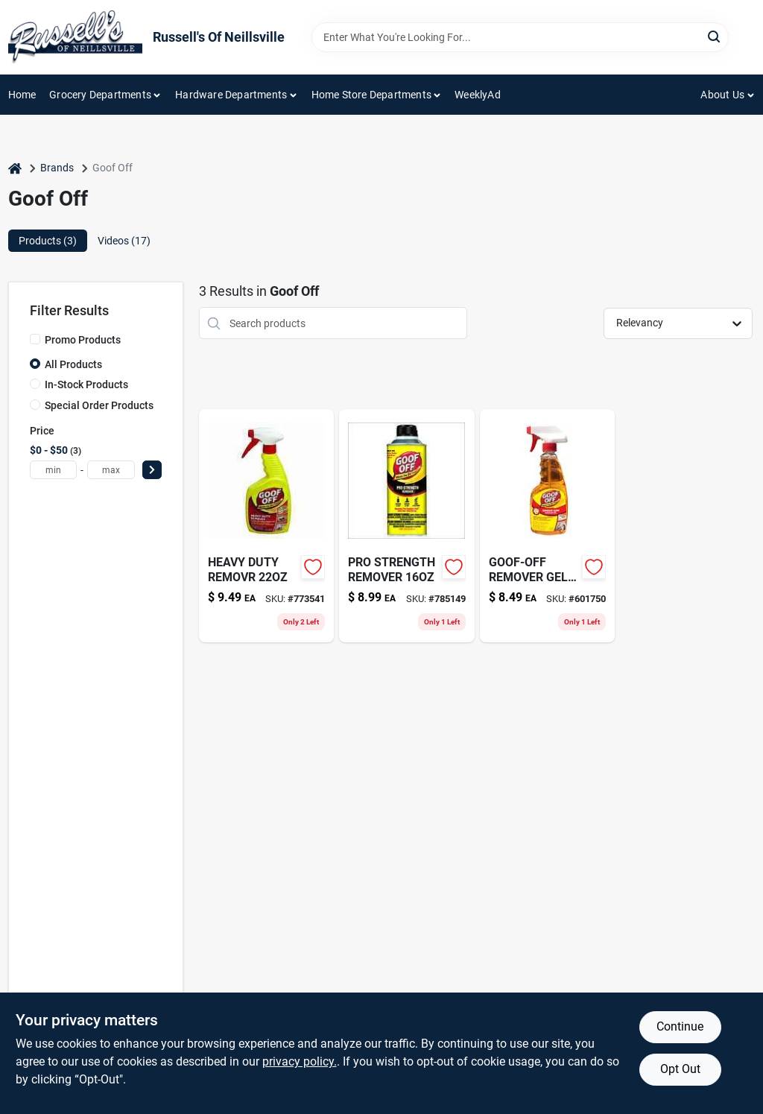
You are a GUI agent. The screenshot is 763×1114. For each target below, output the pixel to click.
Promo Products (83, 340)
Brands (57, 168)
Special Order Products (99, 405)
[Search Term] (520, 37)
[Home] (15, 168)
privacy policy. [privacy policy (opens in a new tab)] (299, 1061)
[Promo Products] (35, 339)
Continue (679, 1026)
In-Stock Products (86, 384)
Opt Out (680, 1069)
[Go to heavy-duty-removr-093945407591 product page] (267, 525)
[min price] (53, 470)
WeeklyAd (478, 95)
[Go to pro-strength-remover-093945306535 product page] (407, 525)
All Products (73, 364)
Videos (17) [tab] (124, 241)
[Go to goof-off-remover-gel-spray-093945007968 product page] (547, 525)
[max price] (111, 470)
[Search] (715, 36)
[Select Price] (152, 470)
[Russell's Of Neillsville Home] (75, 37)
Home (22, 95)
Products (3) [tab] (48, 241)
